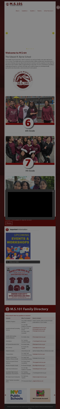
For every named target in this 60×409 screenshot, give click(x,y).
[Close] (53, 191)
